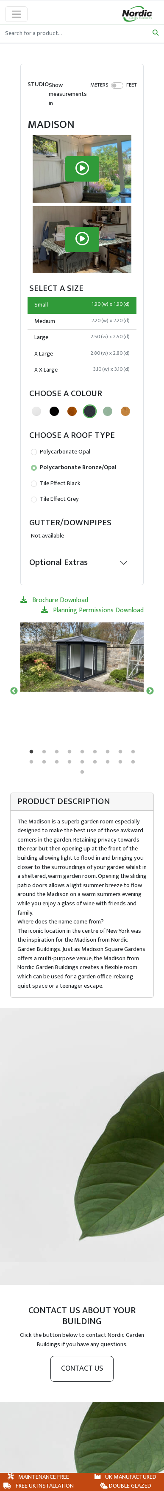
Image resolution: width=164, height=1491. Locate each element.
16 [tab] (107, 762)
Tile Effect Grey (55, 499)
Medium (82, 321)
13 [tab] (69, 762)
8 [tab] (120, 752)
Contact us (82, 1368)
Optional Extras (58, 562)
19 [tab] (82, 772)
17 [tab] (120, 762)
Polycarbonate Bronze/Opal (74, 467)
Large (82, 337)
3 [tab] (57, 752)
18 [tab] (133, 762)
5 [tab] (82, 752)
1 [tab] (31, 752)
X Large (82, 354)
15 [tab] (95, 762)
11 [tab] (44, 762)
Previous (14, 691)
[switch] (117, 85)
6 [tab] (95, 752)
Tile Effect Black (56, 483)
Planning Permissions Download (92, 610)
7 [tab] (107, 752)
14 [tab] (82, 762)
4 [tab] (69, 752)
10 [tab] (31, 762)
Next (150, 691)
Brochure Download (54, 600)
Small (82, 305)
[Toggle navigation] (16, 14)
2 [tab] (44, 752)
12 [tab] (57, 762)
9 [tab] (133, 752)
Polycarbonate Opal (60, 452)
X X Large (82, 370)
